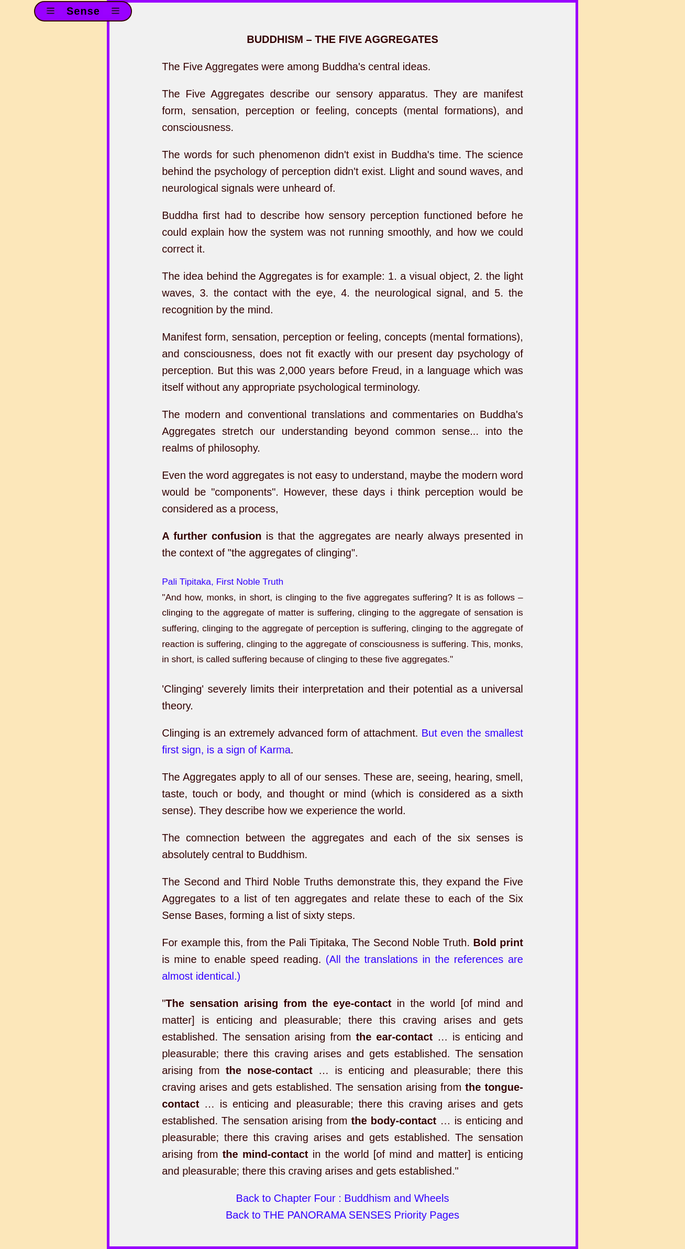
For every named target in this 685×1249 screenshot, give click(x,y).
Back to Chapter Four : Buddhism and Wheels (342, 1198)
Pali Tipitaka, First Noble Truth (222, 581)
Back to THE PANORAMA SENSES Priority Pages (342, 1215)
